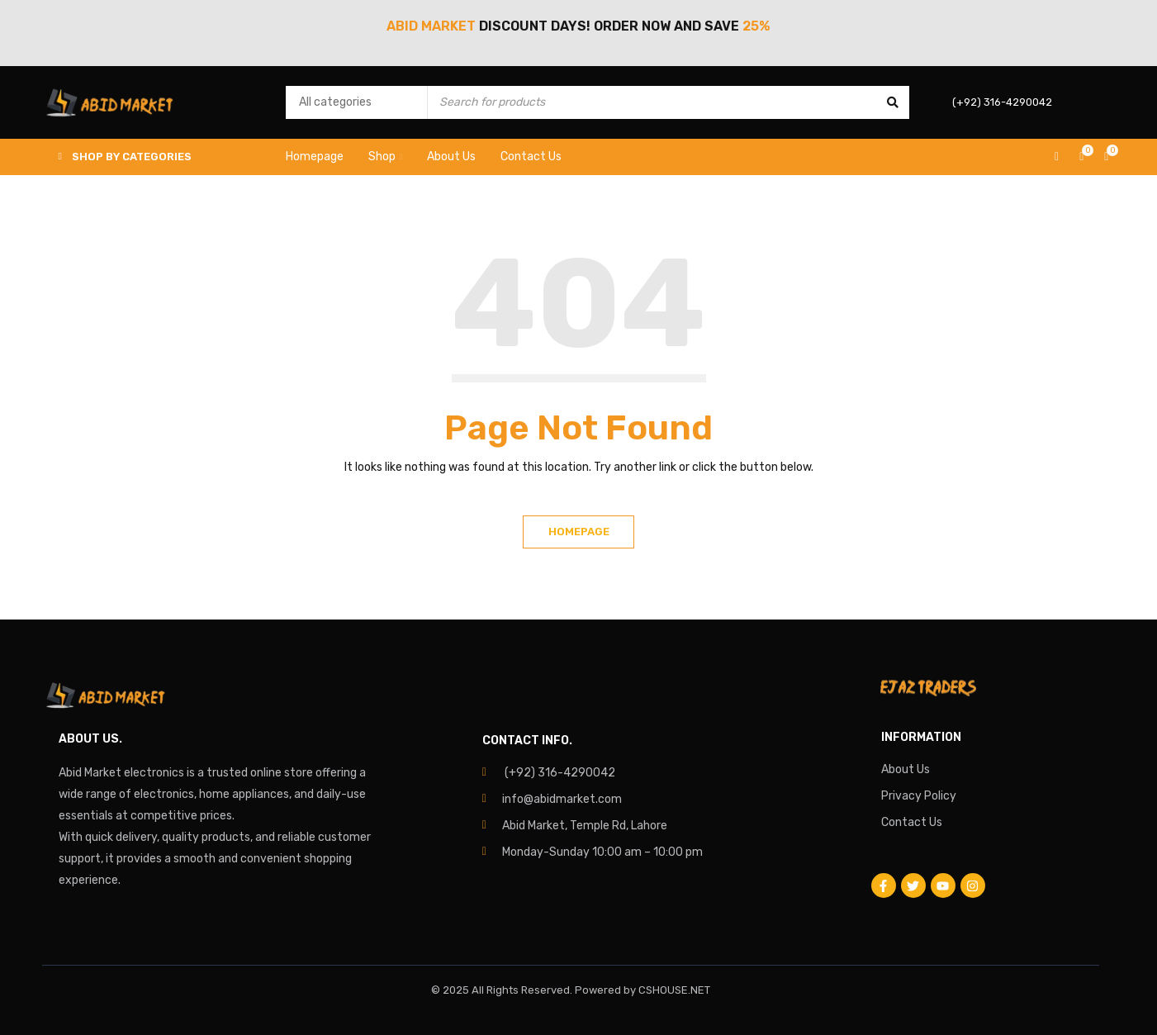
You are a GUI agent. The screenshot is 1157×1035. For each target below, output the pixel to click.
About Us (905, 769)
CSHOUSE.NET (674, 990)
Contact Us (911, 822)
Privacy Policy (918, 796)
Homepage (578, 531)
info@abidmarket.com (562, 799)
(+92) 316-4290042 (560, 773)
